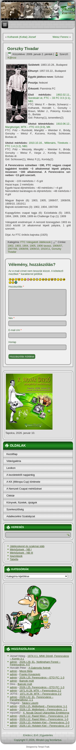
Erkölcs (27, 735)
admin (13, 661)
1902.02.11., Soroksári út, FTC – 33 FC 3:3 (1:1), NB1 (49, 98)
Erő (36, 735)
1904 (25, 245)
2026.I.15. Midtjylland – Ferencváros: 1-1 (43, 706)
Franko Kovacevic (29, 674)
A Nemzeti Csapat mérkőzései (24, 488)
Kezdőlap (11, 454)
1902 (11, 245)
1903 (18, 245)
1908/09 (23, 248)
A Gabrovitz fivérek (40, 667)
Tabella (14, 559)
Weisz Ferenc (60, 36)
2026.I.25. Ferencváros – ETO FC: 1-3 (41, 677)
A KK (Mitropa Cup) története (23, 481)
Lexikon (11, 467)
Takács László (30, 702)
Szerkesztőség (15, 509)
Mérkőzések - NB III (21, 552)
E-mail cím (15, 330)
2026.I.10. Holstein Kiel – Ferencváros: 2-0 (44, 722)
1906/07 (57, 245)
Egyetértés (46, 735)
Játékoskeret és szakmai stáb (27, 546)
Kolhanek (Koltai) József (21, 36)
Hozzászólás (16, 286)
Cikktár (10, 495)
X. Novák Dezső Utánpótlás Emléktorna (46, 712)
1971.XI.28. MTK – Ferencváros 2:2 (40, 690)
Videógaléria (13, 461)
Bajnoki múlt (26, 680)
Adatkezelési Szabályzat (20, 516)
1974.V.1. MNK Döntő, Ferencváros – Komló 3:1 (39, 657)
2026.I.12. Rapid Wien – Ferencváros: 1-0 (43, 715)
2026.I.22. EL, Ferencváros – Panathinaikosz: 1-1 (32, 698)
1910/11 (45, 248)
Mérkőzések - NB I (21, 549)
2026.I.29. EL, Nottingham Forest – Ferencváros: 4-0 (35, 663)
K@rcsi (12, 57)
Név (11, 318)
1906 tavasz (44, 245)
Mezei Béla (25, 671)
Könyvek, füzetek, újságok (21, 502)
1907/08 (12, 248)
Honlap (12, 342)
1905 (32, 245)
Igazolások (16, 555)
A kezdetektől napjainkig (20, 474)
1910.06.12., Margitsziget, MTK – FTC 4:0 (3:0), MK (38, 125)
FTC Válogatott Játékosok (35, 242)
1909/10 (34, 248)
